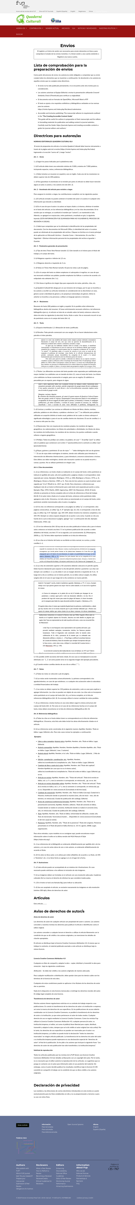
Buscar (19, 30)
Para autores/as (47, 1125)
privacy (85, 1194)
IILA (73, 24)
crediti (91, 1194)
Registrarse (94, 4)
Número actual (52, 24)
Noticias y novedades (87, 24)
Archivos (66, 24)
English (86, 4)
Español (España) (77, 4)
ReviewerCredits (42, 1174)
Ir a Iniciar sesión (75, 50)
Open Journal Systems (75, 1120)
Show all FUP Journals (63, 4)
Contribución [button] (35, 24)
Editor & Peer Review (63, 1174)
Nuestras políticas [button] (107, 24)
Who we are (80, 1167)
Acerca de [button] (20, 24)
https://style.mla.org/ (41, 835)
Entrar (101, 4)
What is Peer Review (43, 1164)
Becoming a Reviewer (44, 1172)
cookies (79, 1194)
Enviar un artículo (23, 1121)
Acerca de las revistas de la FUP (44, 4)
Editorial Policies (82, 1169)
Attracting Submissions (64, 1182)
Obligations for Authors (24, 1185)
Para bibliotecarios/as (49, 1128)
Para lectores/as (47, 1123)
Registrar (60, 53)
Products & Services (83, 1172)
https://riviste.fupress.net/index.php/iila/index (78, 145)
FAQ (77, 1180)
